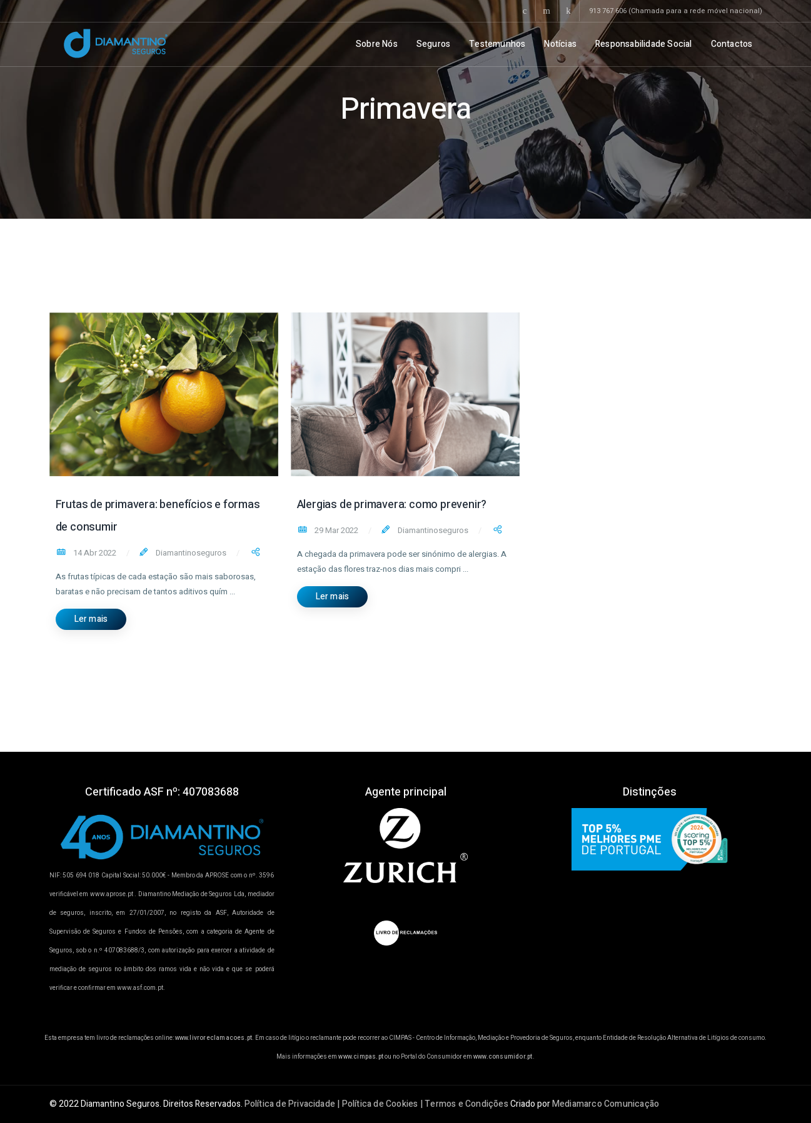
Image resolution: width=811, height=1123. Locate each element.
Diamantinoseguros (190, 553)
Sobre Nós (377, 44)
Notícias (560, 44)
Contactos (732, 44)
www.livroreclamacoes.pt (214, 1038)
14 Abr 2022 (93, 553)
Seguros (433, 44)
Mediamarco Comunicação (605, 1104)
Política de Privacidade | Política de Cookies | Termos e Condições (376, 1104)
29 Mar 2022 (335, 530)
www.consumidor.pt (502, 1056)
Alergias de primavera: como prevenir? (392, 504)
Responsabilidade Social (643, 44)
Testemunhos (497, 44)
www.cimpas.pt (360, 1056)
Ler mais (91, 619)
